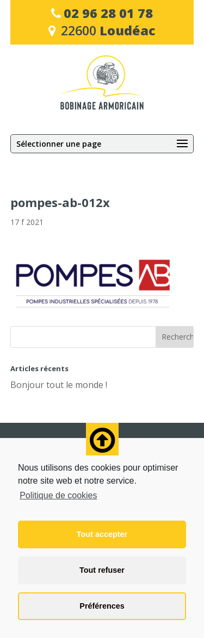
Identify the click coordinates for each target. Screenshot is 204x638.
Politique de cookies (58, 495)
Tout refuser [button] (102, 570)
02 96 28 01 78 (108, 13)
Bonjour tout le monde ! (58, 385)
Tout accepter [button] (102, 534)
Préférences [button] (101, 606)
